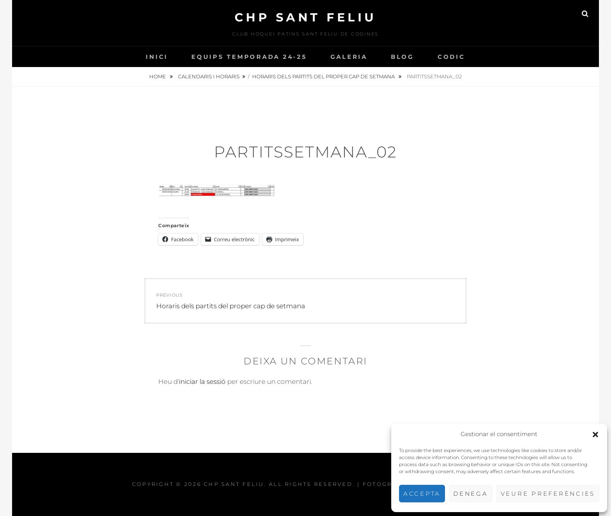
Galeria (348, 56)
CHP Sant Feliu (306, 17)
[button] (595, 434)
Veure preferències (548, 493)
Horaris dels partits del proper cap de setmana (324, 76)
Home (158, 76)
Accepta (422, 493)
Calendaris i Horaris (209, 76)
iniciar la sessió (202, 381)
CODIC (451, 56)
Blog (402, 56)
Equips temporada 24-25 (249, 56)
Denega (470, 493)
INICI (157, 56)
